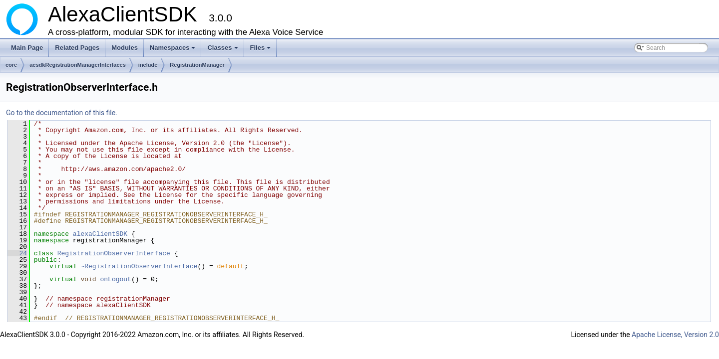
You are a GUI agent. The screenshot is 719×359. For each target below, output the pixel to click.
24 (17, 253)
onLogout (115, 279)
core (11, 65)
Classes (223, 50)
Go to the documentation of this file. (61, 113)
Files (261, 50)
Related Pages (77, 47)
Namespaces (173, 50)
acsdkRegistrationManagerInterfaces (77, 65)
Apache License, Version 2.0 (675, 335)
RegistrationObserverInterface (113, 253)
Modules (124, 47)
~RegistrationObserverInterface (138, 266)
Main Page (27, 47)
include (148, 65)
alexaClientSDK (100, 233)
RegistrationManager (197, 65)
